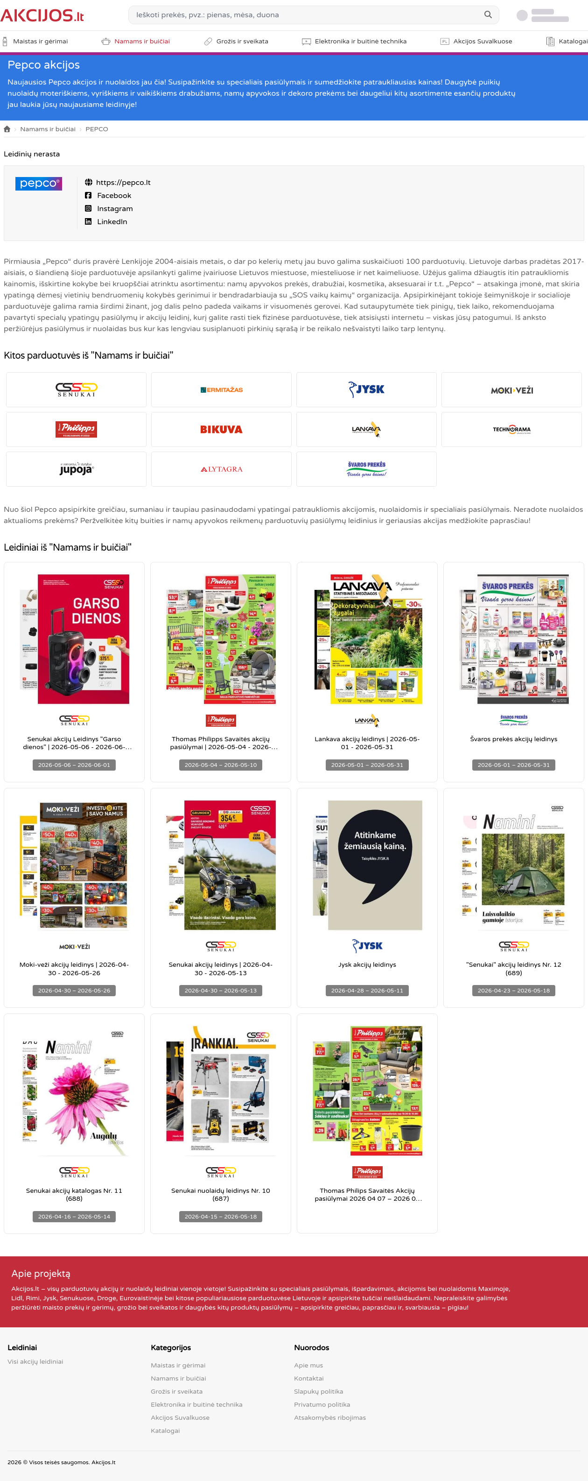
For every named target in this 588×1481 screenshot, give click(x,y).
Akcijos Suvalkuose (180, 1418)
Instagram (114, 208)
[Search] (488, 15)
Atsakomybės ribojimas (330, 1418)
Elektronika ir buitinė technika (197, 1405)
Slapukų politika (318, 1392)
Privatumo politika (322, 1405)
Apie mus (308, 1365)
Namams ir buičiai (48, 129)
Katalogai (165, 1431)
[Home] (7, 129)
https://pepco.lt (123, 182)
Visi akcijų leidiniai (35, 1362)
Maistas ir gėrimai (178, 1365)
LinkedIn (111, 222)
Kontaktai (309, 1378)
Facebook (113, 195)
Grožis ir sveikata (177, 1392)
